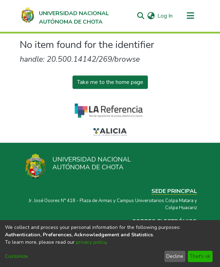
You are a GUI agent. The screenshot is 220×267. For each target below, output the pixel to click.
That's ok (200, 256)
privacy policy (91, 242)
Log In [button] (165, 16)
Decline (174, 256)
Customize (16, 256)
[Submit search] (140, 16)
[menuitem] (150, 16)
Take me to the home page (110, 82)
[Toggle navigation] (190, 16)
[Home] (64, 16)
